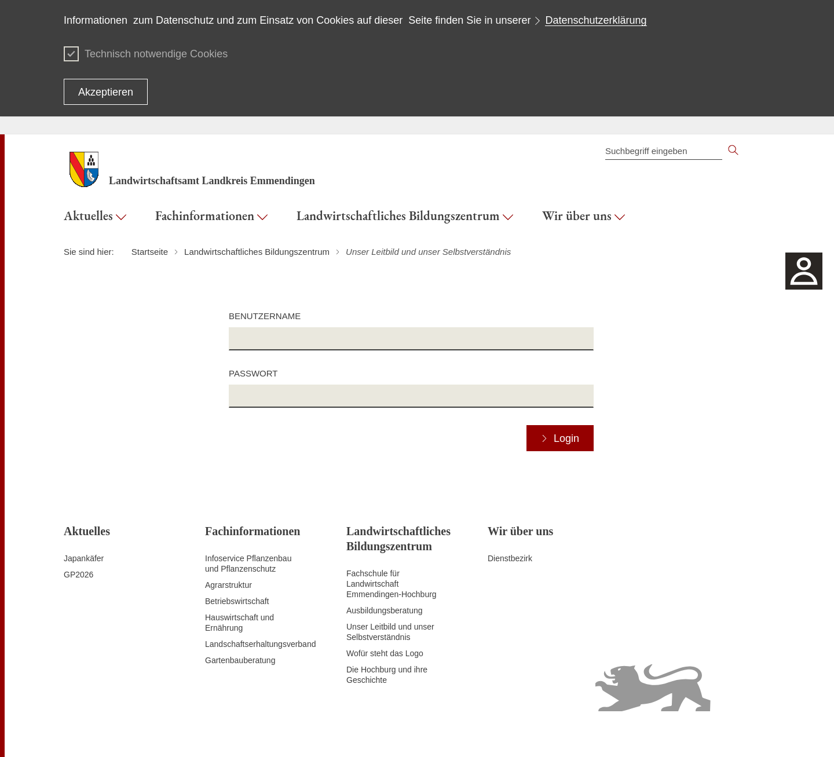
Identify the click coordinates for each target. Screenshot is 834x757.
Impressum (750, 733)
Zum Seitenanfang (97, 734)
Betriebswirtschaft (237, 601)
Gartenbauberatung (240, 660)
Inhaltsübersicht (422, 733)
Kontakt (470, 733)
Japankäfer (84, 558)
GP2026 (78, 574)
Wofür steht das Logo (384, 653)
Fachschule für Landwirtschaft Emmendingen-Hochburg (391, 584)
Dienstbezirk (510, 558)
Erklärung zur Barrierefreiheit (592, 733)
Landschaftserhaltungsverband (260, 644)
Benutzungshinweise (687, 733)
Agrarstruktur (228, 585)
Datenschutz (512, 733)
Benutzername (265, 316)
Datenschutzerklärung (595, 20)
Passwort (253, 373)
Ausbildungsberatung (384, 610)
